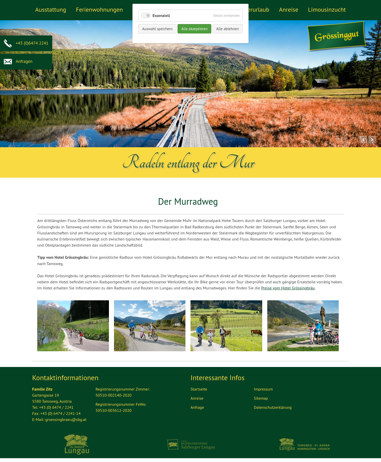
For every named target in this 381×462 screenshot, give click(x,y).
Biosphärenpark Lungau (190, 444)
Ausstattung (50, 9)
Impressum (263, 389)
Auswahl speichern (157, 28)
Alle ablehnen (227, 28)
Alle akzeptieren (194, 28)
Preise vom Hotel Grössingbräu (288, 287)
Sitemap (261, 398)
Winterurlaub (252, 9)
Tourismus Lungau (304, 444)
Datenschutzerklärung (273, 407)
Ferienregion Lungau (77, 444)
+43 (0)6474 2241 (26, 43)
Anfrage (197, 407)
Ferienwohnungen (99, 9)
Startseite (198, 389)
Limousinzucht (327, 9)
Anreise (288, 9)
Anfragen (18, 61)
